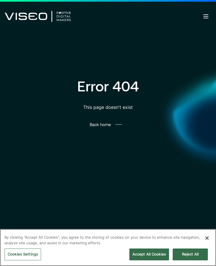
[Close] (207, 238)
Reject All (190, 254)
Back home (100, 124)
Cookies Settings (23, 254)
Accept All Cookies (149, 254)
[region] (108, 247)
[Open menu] (206, 16)
